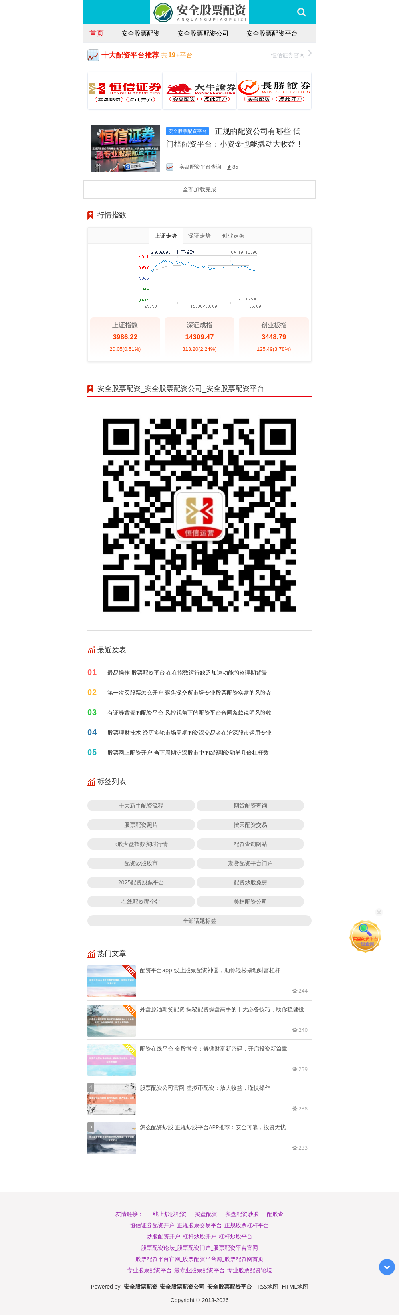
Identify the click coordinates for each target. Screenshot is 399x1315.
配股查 (275, 1214)
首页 (96, 33)
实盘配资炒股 (242, 1214)
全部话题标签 (199, 920)
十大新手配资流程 (141, 805)
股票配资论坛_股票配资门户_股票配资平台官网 (199, 1247)
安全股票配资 (140, 33)
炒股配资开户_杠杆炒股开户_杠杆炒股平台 (199, 1236)
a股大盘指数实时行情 (141, 844)
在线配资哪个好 (141, 901)
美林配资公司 (250, 901)
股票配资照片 (141, 824)
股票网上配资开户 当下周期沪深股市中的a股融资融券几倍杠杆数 (188, 752)
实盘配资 (206, 1214)
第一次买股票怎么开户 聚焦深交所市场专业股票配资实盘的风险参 (189, 692)
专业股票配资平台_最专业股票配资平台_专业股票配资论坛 (199, 1270)
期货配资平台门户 (250, 863)
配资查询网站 (250, 844)
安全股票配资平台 (272, 33)
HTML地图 (295, 1286)
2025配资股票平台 (141, 882)
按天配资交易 (250, 824)
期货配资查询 (250, 805)
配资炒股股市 (141, 863)
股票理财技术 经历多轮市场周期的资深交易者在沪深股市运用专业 (189, 732)
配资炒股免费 (250, 882)
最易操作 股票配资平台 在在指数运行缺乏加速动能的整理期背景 (187, 672)
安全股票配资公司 (203, 33)
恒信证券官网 (291, 54)
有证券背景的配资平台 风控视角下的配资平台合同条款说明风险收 (189, 712)
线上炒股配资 (170, 1214)
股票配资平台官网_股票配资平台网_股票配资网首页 (199, 1259)
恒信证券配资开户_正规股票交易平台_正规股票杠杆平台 (199, 1225)
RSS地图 (268, 1286)
